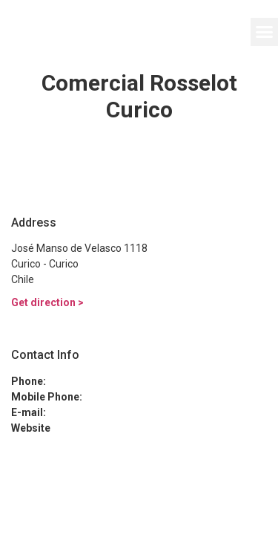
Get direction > (47, 302)
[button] (265, 32)
